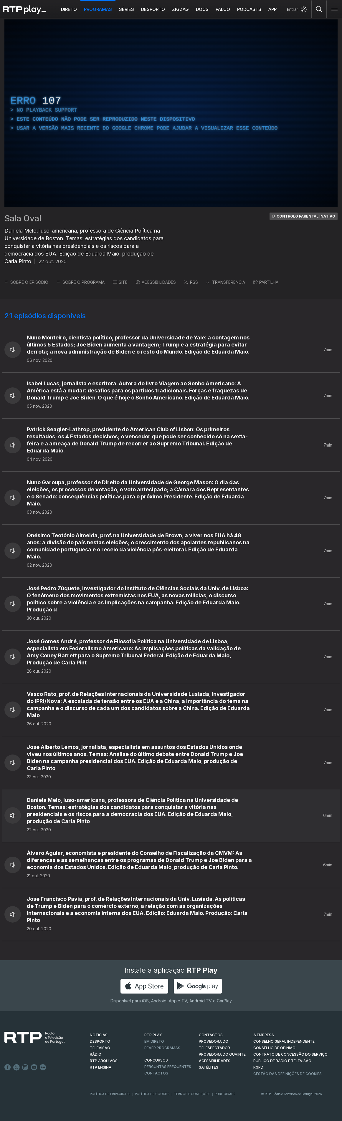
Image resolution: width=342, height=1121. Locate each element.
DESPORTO (100, 1041)
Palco (223, 9)
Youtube (34, 1067)
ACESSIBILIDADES (156, 282)
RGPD (258, 1067)
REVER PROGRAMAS (162, 1048)
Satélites (208, 1067)
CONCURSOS (156, 1060)
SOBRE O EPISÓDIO (26, 282)
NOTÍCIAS (99, 1035)
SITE (120, 282)
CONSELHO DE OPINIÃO (274, 1048)
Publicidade (225, 1094)
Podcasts (249, 9)
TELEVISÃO (100, 1048)
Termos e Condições (192, 1094)
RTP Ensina (100, 1067)
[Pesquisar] (319, 9)
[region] (171, 113)
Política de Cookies (152, 1094)
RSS (191, 282)
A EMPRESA (263, 1035)
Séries (126, 9)
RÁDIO (95, 1054)
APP (272, 9)
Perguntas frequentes (167, 1066)
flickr (43, 1067)
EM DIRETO (154, 1041)
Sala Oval (22, 218)
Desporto (153, 9)
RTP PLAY (153, 1035)
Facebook (7, 1067)
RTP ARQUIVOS (104, 1061)
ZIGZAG (180, 9)
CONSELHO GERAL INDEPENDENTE (284, 1041)
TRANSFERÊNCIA (225, 282)
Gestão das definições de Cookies (287, 1074)
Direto (69, 9)
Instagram (25, 1067)
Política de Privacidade (110, 1094)
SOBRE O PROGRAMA (81, 282)
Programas (98, 9)
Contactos (156, 1073)
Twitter (16, 1067)
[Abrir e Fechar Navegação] (334, 9)
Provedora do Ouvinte (222, 1054)
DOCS (202, 9)
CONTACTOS (211, 1035)
